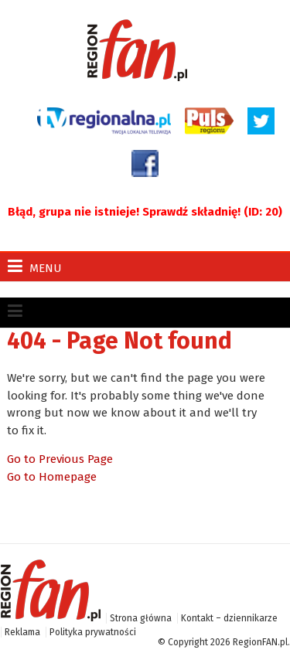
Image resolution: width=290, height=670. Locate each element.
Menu (35, 266)
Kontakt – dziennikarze (229, 618)
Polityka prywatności (92, 632)
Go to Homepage (52, 477)
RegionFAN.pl (260, 642)
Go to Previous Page (60, 459)
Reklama (22, 632)
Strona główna (141, 618)
